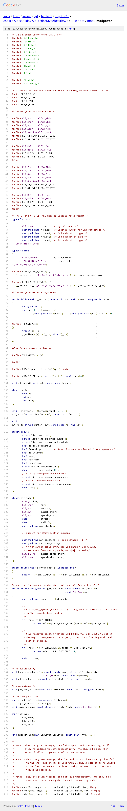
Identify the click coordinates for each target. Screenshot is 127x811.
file (71, 28)
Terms (38, 806)
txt (113, 805)
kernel (26, 16)
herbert (46, 16)
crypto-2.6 (62, 16)
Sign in (120, 5)
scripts (79, 21)
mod (90, 21)
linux (6, 16)
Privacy (29, 806)
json (121, 805)
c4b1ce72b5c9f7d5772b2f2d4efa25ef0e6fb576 (35, 21)
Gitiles (20, 806)
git (36, 16)
